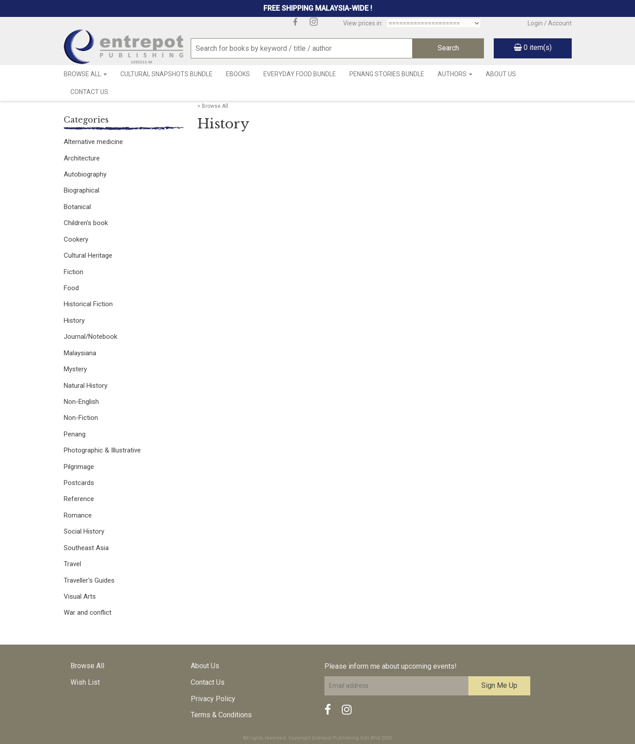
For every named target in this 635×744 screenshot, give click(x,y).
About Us (501, 74)
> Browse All (212, 106)
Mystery (75, 369)
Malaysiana (80, 353)
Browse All (85, 74)
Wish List (85, 682)
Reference (79, 499)
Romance (78, 515)
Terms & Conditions (221, 715)
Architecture (82, 158)
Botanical (77, 207)
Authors (455, 74)
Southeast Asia (86, 548)
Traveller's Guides (89, 580)
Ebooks (238, 74)
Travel (72, 564)
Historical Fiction (88, 304)
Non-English (81, 402)
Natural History (85, 386)
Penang (75, 434)
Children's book (86, 223)
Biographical (81, 190)
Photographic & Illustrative (102, 450)
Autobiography (85, 174)
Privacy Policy (213, 699)
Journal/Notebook (90, 337)
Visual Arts (80, 596)
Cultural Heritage (88, 255)
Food (71, 288)
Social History (84, 531)
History (74, 321)
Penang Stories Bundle (386, 74)
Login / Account (550, 23)
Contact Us (89, 91)
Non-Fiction (81, 418)
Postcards (79, 483)
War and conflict (87, 612)
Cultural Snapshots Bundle (166, 74)
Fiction (73, 272)
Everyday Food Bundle (299, 74)
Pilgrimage (79, 467)
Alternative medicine (93, 142)
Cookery (76, 239)
